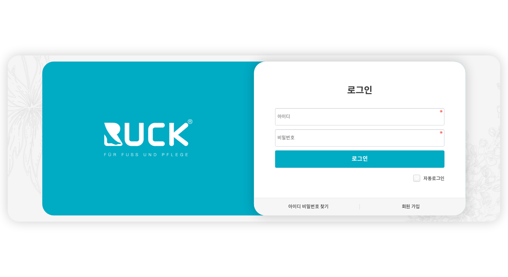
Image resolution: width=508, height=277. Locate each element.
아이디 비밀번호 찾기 (308, 206)
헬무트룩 (148, 138)
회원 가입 (411, 206)
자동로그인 (433, 178)
